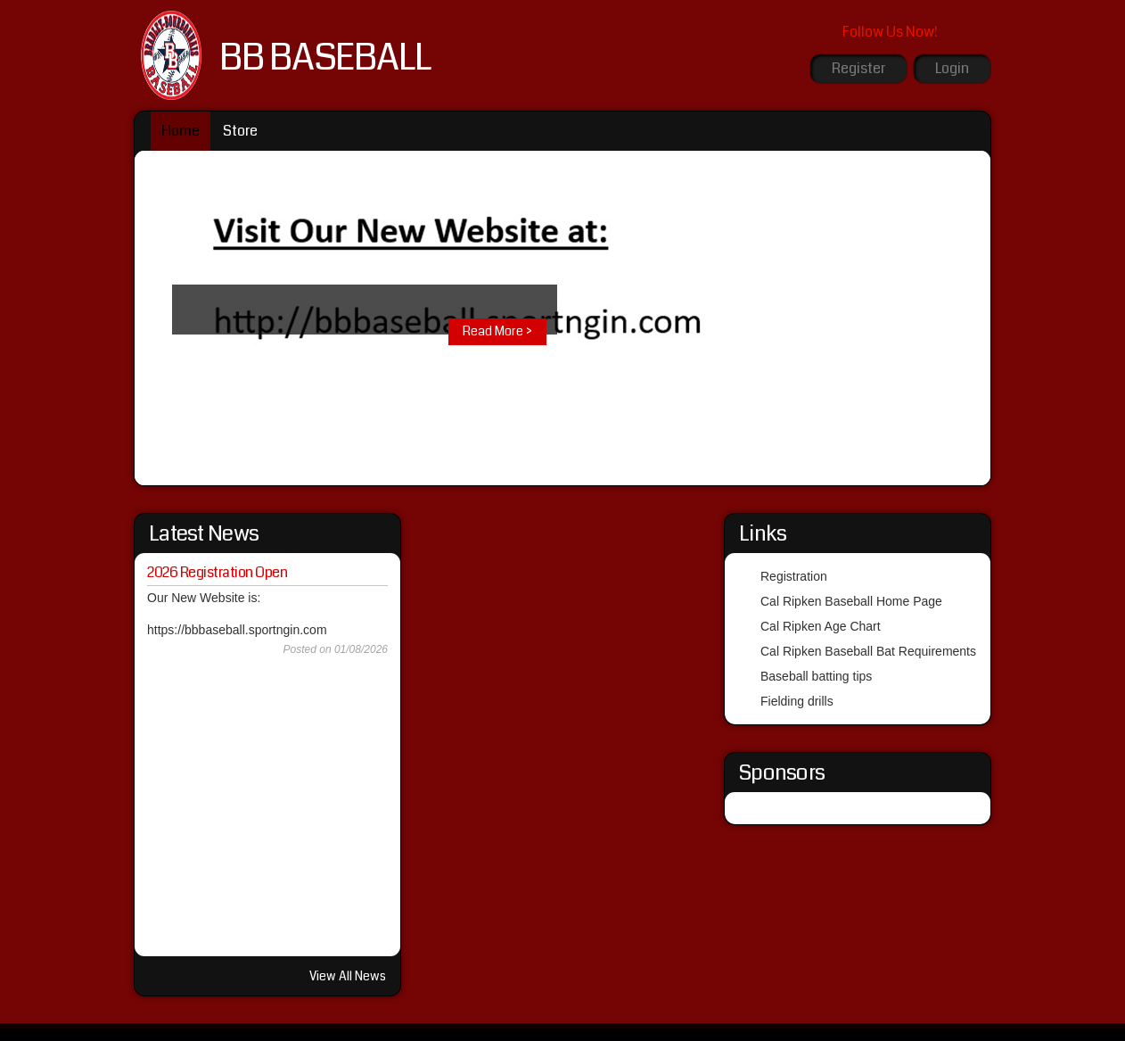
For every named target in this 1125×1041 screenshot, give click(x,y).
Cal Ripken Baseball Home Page (851, 601)
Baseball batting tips (816, 676)
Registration (793, 576)
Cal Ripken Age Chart (820, 626)
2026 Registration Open (217, 572)
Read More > (497, 331)
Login (952, 68)
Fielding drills (796, 701)
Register (858, 68)
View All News (347, 976)
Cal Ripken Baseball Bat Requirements (868, 651)
